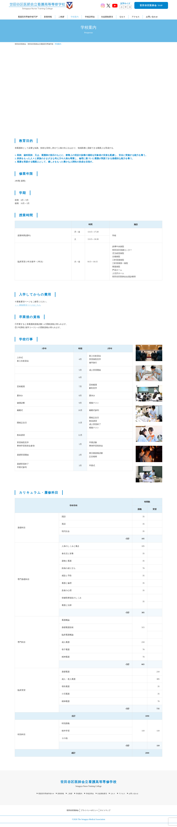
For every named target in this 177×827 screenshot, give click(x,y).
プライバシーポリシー (89, 810)
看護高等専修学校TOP (28, 17)
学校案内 (75, 17)
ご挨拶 (61, 17)
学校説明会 (90, 17)
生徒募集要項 (107, 17)
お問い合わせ (152, 17)
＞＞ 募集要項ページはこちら (28, 305)
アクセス (136, 17)
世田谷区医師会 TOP (151, 5)
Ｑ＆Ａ (122, 17)
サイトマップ (105, 810)
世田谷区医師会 (73, 810)
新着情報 (48, 17)
